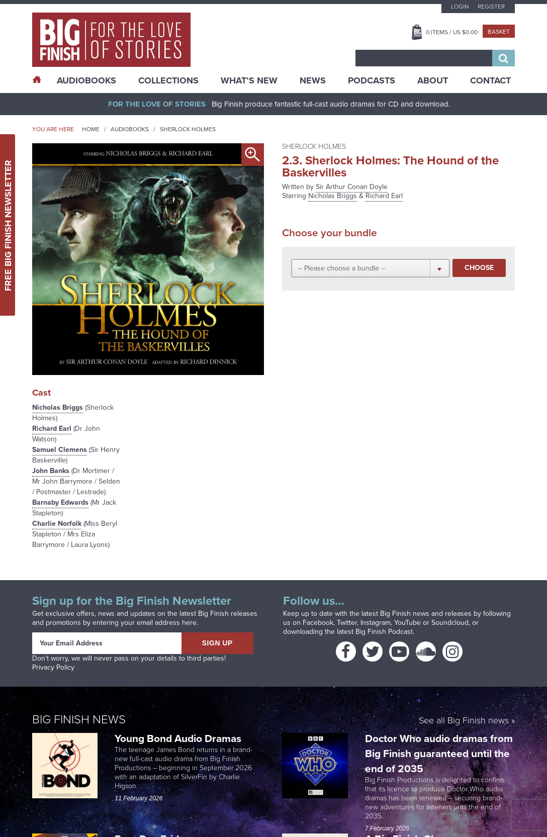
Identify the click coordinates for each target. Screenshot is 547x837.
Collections (168, 80)
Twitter (347, 622)
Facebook (318, 622)
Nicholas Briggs (57, 407)
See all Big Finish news (464, 721)
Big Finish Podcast (384, 631)
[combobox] (423, 58)
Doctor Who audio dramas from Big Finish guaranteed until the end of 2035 (439, 753)
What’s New (249, 80)
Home (91, 129)
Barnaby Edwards (60, 502)
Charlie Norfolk (56, 523)
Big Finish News (79, 719)
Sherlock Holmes (188, 129)
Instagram (375, 622)
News (313, 80)
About (432, 80)
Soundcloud (450, 622)
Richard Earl (51, 428)
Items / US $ (452, 32)
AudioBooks (86, 80)
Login (460, 7)
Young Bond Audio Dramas (179, 738)
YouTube (407, 622)
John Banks (50, 471)
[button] (370, 268)
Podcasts (371, 80)
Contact (490, 80)
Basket (499, 31)
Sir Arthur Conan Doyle (352, 186)
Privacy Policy (53, 667)
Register (491, 7)
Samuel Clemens (59, 449)
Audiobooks (130, 129)
